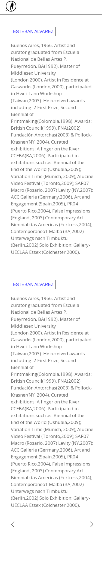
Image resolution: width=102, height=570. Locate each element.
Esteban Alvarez (33, 31)
